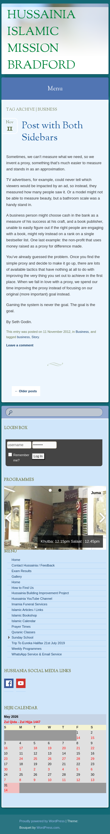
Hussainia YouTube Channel (32, 598)
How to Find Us (23, 587)
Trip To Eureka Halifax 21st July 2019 (38, 643)
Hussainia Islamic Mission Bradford (41, 40)
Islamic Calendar (24, 621)
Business (82, 331)
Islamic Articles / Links (27, 610)
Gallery (17, 576)
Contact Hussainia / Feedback (33, 565)
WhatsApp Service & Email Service (37, 654)
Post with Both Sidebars (52, 132)
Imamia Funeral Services (30, 604)
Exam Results (22, 571)
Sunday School (22, 637)
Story (35, 337)
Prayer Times (21, 626)
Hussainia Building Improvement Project (40, 593)
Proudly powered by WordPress (42, 821)
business (23, 337)
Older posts (26, 391)
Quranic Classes (23, 632)
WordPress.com (48, 827)
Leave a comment (19, 345)
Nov (9, 124)
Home (16, 559)
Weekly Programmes (27, 648)
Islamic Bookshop (24, 615)
